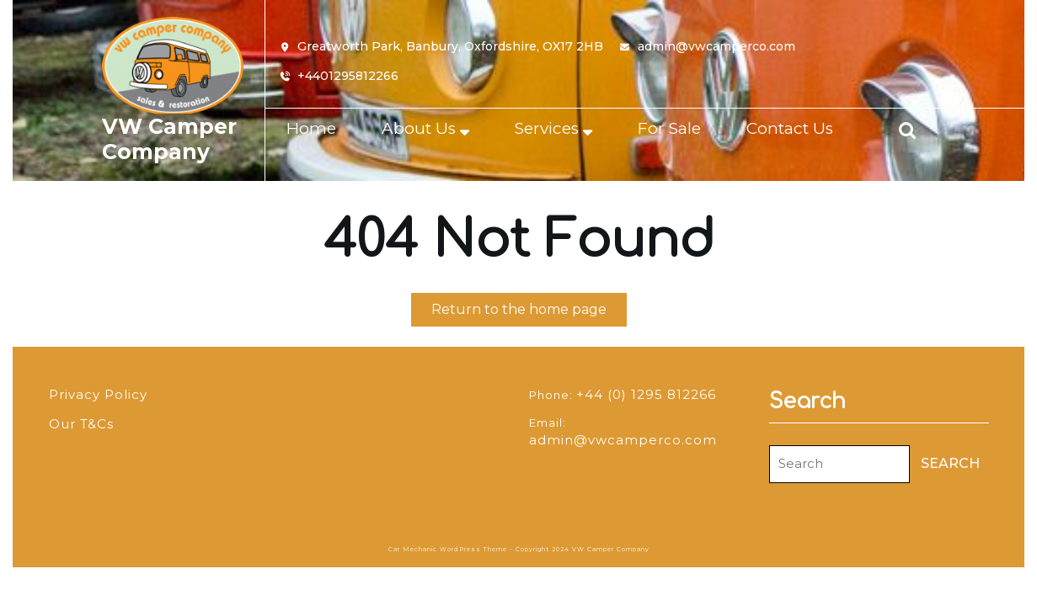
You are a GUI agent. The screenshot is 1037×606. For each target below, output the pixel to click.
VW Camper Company (169, 139)
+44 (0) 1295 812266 (646, 394)
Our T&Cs (81, 424)
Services (547, 128)
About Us (419, 128)
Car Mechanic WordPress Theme (447, 549)
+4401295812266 (347, 76)
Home (311, 128)
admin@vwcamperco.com (716, 47)
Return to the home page (529, 313)
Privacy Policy (98, 394)
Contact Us (789, 128)
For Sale (669, 128)
